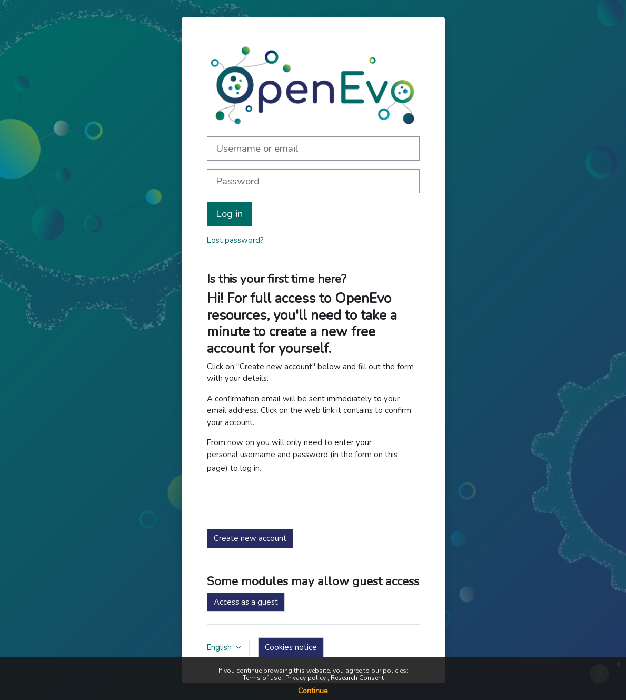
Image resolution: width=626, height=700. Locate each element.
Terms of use (262, 678)
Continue (313, 691)
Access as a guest (246, 602)
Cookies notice (291, 647)
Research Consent (357, 678)
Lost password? (235, 240)
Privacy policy (306, 678)
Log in (229, 214)
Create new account (250, 538)
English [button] (220, 647)
